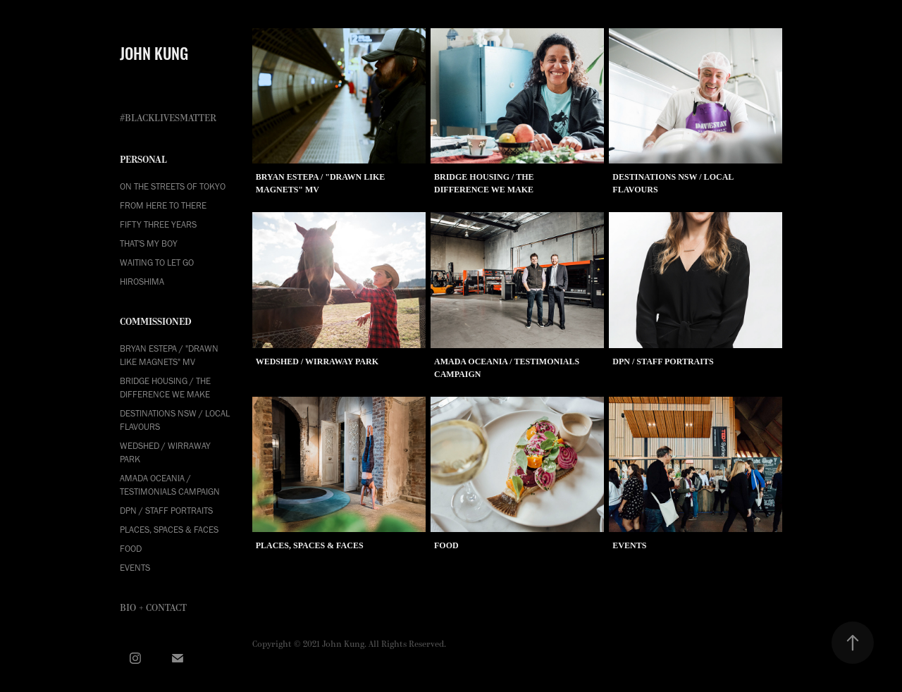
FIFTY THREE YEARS (158, 224)
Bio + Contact (153, 608)
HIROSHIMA (142, 281)
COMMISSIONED (156, 321)
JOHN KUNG (154, 52)
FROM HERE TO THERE (163, 205)
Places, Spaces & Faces (169, 529)
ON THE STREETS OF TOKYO (173, 186)
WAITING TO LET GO (157, 262)
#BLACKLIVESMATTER (168, 118)
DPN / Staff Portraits (166, 510)
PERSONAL (143, 159)
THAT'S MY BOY (149, 243)
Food (131, 548)
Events (135, 567)
